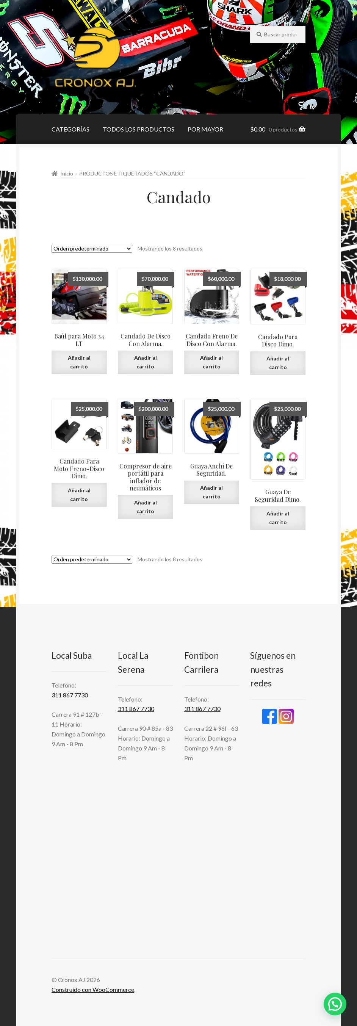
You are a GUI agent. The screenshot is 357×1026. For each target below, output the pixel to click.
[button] (335, 1004)
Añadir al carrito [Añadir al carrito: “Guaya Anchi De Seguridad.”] (211, 492)
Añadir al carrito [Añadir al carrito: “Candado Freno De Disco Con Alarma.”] (211, 362)
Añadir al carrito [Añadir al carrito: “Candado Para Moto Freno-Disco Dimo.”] (79, 494)
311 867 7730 (70, 695)
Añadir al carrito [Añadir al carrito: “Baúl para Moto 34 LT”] (79, 362)
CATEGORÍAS (70, 129)
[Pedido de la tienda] (92, 249)
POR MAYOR (205, 129)
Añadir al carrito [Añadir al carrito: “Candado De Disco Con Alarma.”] (145, 362)
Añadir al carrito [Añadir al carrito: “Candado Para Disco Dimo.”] (277, 362)
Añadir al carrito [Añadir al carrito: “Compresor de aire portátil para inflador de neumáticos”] (145, 506)
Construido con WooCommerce (93, 989)
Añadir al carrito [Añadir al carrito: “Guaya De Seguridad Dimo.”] (277, 517)
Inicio (66, 173)
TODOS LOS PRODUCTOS (138, 129)
